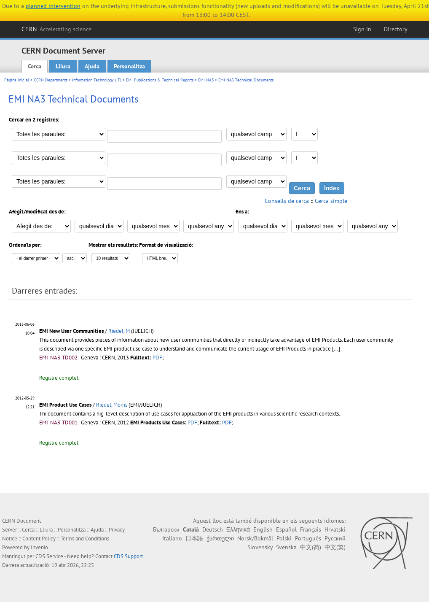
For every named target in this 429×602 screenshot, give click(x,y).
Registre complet (58, 377)
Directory (396, 29)
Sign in (362, 29)
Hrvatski (335, 529)
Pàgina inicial (16, 80)
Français (310, 529)
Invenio (39, 547)
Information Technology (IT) (96, 80)
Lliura (63, 66)
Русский (335, 538)
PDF (157, 357)
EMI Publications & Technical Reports (159, 80)
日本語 (194, 538)
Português (308, 538)
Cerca (34, 66)
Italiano (172, 538)
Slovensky (260, 547)
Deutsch (212, 529)
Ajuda (92, 66)
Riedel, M (119, 331)
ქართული (220, 538)
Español (286, 529)
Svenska (286, 547)
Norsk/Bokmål (255, 538)
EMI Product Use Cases (65, 404)
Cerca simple (331, 201)
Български (166, 529)
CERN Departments (50, 80)
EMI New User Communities (71, 331)
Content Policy (39, 538)
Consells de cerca (287, 201)
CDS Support (128, 556)
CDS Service (49, 556)
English (263, 529)
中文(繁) (335, 547)
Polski (284, 538)
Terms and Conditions (85, 538)
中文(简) (310, 547)
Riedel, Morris (111, 404)
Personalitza (129, 66)
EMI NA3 (206, 80)
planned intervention (53, 6)
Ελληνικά (238, 529)
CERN (56, 29)
